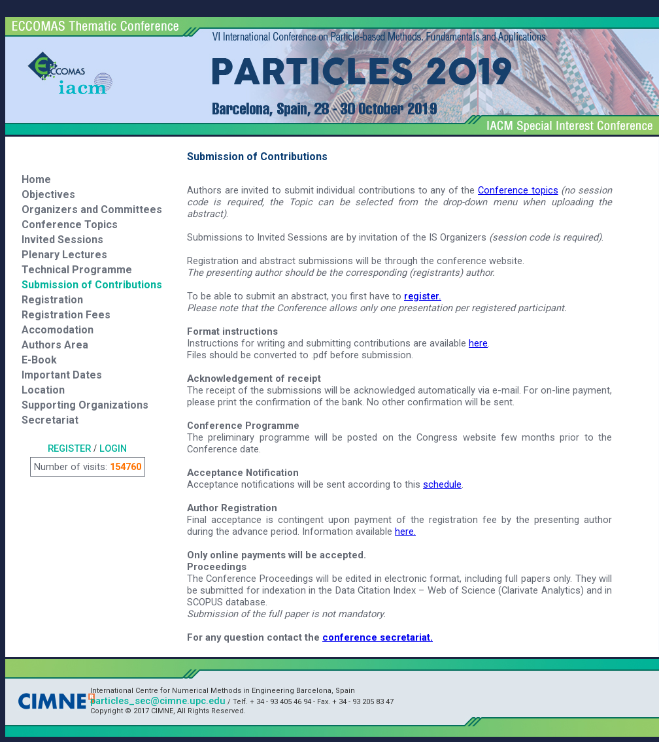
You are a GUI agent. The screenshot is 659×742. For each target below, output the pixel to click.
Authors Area (55, 345)
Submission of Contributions (92, 284)
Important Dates (62, 375)
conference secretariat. (377, 637)
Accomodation (57, 330)
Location (43, 390)
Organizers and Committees (92, 209)
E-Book (39, 360)
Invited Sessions (62, 239)
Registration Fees (66, 315)
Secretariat (50, 420)
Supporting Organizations (85, 405)
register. (422, 296)
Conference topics (518, 190)
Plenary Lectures (64, 254)
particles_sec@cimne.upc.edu (158, 701)
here (478, 343)
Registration (52, 300)
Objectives (48, 194)
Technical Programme (77, 269)
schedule (442, 484)
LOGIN (113, 448)
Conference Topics (70, 224)
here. (405, 531)
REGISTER (69, 448)
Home (36, 179)
